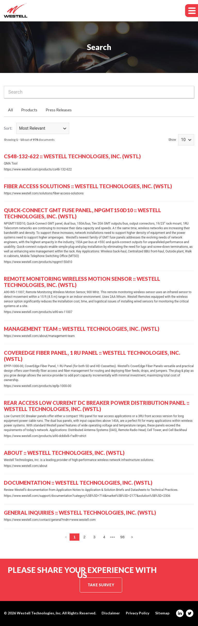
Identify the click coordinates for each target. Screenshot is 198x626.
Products (29, 109)
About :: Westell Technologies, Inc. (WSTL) (64, 453)
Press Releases (59, 109)
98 (122, 537)
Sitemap (162, 613)
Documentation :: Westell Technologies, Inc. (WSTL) (78, 483)
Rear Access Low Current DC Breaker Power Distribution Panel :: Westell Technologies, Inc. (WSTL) (96, 406)
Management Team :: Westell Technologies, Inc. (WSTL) (81, 329)
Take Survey (101, 585)
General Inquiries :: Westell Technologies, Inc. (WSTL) (80, 512)
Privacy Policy (137, 613)
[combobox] (99, 92)
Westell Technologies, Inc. (39, 613)
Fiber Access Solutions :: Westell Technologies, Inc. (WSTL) (88, 186)
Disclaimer (111, 613)
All (10, 109)
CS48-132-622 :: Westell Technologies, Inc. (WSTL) (72, 156)
